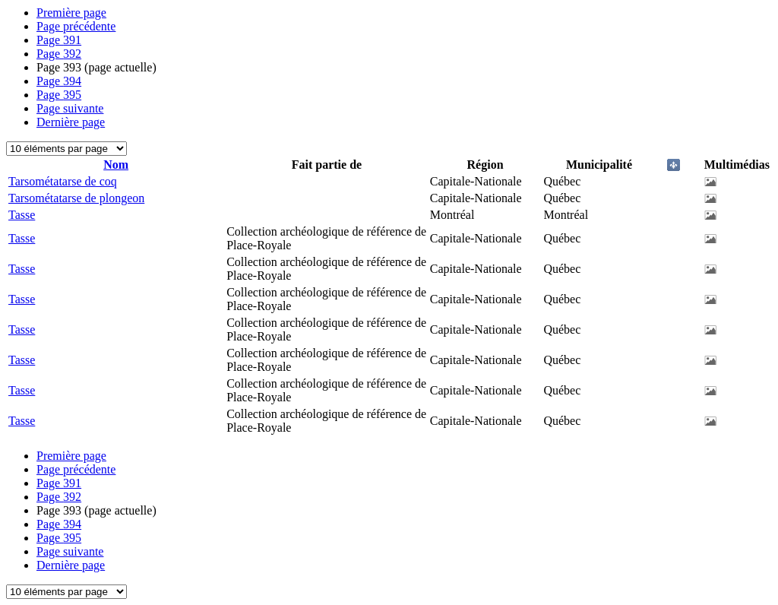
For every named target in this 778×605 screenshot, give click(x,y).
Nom (115, 164)
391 (58, 39)
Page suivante (69, 108)
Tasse (21, 214)
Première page (71, 12)
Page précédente (75, 26)
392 (58, 53)
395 (58, 94)
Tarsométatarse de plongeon (76, 198)
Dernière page (70, 122)
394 (58, 80)
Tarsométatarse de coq (62, 181)
